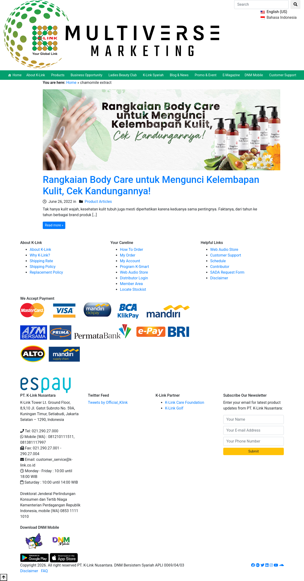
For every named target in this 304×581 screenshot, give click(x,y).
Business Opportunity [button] (87, 75)
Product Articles (98, 201)
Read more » (54, 225)
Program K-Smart (134, 266)
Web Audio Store (134, 272)
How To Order (131, 249)
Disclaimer (219, 278)
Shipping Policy (43, 266)
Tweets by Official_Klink (108, 402)
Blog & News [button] (180, 75)
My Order (127, 255)
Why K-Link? (40, 255)
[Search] (261, 4)
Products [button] (58, 75)
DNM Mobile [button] (254, 75)
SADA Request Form (227, 272)
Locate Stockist (133, 289)
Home (17, 75)
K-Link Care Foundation (184, 402)
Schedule (218, 261)
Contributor (219, 266)
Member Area (131, 283)
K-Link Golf (174, 408)
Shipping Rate (41, 261)
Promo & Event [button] (206, 75)
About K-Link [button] (36, 75)
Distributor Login (134, 278)
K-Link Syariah (154, 75)
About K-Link (40, 249)
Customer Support (282, 75)
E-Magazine (231, 75)
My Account (130, 261)
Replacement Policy (46, 272)
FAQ (44, 571)
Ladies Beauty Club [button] (123, 75)
